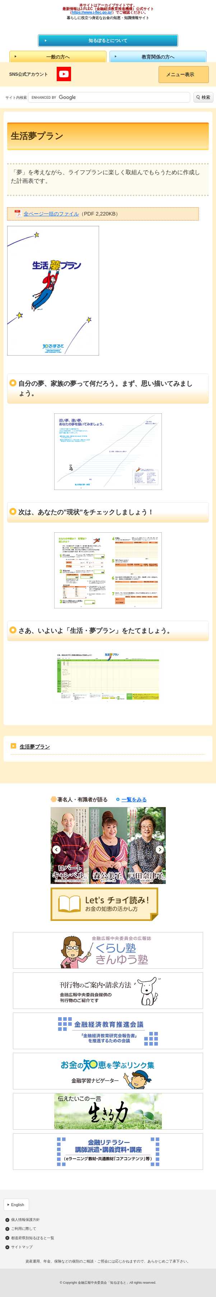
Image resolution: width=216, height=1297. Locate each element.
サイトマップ (22, 1247)
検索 (206, 97)
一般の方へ (58, 57)
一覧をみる (134, 799)
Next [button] (160, 850)
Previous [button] (56, 850)
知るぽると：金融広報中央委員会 (108, 26)
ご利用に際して (23, 1229)
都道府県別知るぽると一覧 (32, 1238)
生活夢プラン (35, 747)
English (17, 1205)
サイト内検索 (16, 97)
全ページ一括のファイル (51, 214)
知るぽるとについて (108, 40)
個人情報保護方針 (25, 1220)
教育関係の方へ (158, 57)
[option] (70, 845)
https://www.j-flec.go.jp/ (92, 12)
